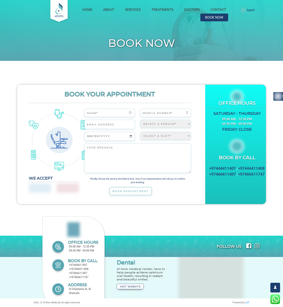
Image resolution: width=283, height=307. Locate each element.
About (108, 10)
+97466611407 (222, 175)
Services (133, 10)
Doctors (192, 10)
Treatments (162, 10)
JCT (247, 302)
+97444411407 (222, 170)
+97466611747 (251, 175)
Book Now (214, 17)
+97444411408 (251, 170)
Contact (218, 10)
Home (87, 10)
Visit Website (130, 286)
